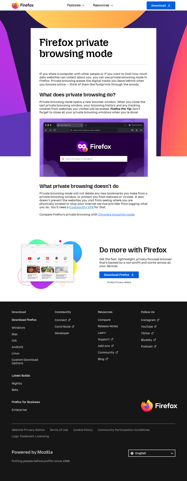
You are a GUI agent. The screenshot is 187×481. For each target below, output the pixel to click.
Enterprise (19, 410)
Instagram (148, 320)
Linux (16, 353)
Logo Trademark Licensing (30, 436)
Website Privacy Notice (28, 430)
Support (104, 339)
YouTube (147, 326)
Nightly (17, 383)
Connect (61, 320)
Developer (62, 333)
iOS (14, 340)
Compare (104, 320)
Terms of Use (59, 430)
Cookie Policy (83, 430)
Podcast (147, 346)
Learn (102, 333)
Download (161, 5)
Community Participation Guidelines (124, 430)
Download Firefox (119, 275)
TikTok (145, 333)
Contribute (62, 326)
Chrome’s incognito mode (116, 214)
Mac (15, 334)
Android (17, 347)
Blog (101, 359)
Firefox (159, 406)
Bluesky (146, 340)
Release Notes (108, 326)
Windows (18, 327)
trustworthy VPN (81, 207)
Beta (15, 390)
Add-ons (104, 346)
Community (106, 352)
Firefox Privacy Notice (119, 282)
